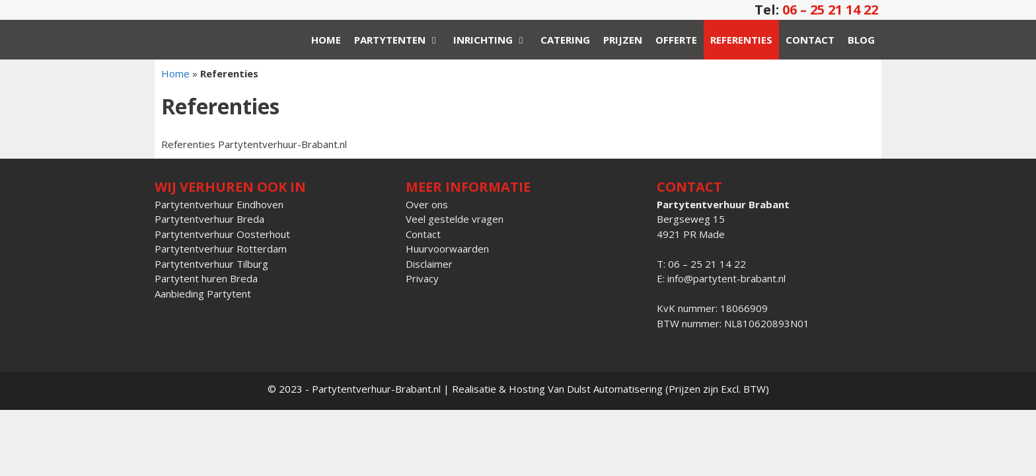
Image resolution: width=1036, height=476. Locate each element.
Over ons (427, 204)
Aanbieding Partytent (203, 293)
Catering (565, 39)
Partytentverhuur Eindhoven (219, 204)
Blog (861, 39)
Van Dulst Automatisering (605, 388)
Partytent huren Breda (206, 278)
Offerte (676, 39)
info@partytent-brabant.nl (726, 278)
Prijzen (622, 39)
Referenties (741, 39)
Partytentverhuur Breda (209, 218)
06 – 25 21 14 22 (830, 10)
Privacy (422, 278)
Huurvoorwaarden (447, 248)
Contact (810, 39)
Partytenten (400, 40)
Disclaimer (429, 263)
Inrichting (493, 40)
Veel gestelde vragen (454, 218)
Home (326, 39)
